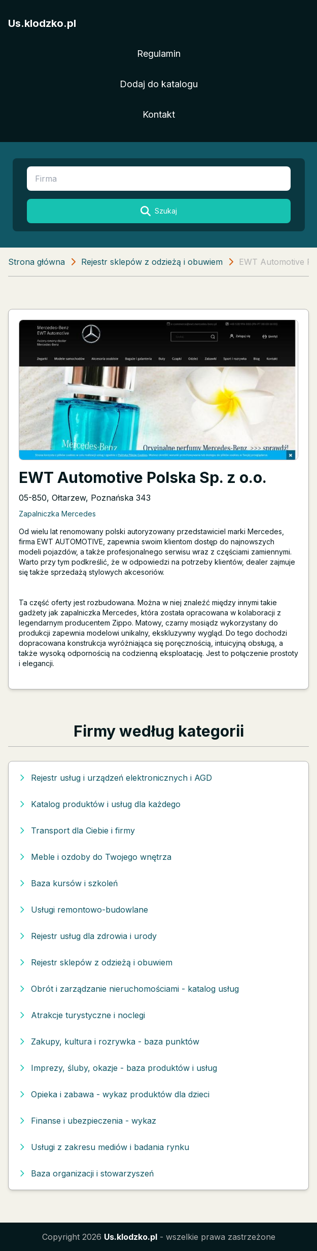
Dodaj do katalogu (159, 84)
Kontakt (159, 114)
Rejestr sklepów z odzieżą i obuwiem (152, 262)
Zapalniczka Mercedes (57, 513)
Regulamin (159, 53)
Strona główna (36, 262)
